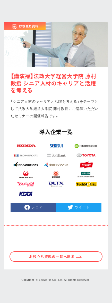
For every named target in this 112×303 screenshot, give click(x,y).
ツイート (82, 206)
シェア (37, 206)
